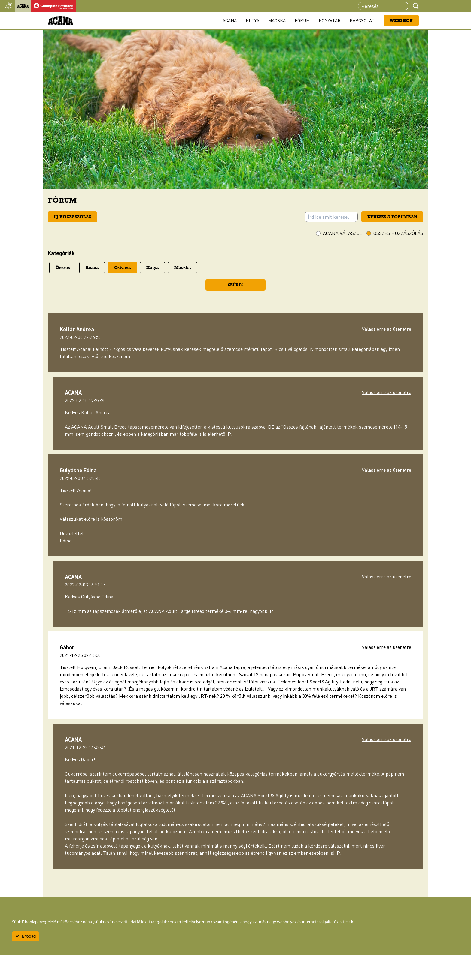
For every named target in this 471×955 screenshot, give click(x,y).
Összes (63, 267)
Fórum (302, 20)
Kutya (252, 20)
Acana (230, 20)
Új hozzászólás (72, 216)
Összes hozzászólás (398, 233)
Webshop (401, 20)
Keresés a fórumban (392, 216)
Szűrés (235, 284)
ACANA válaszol (342, 233)
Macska (277, 20)
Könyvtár (330, 20)
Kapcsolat (362, 20)
